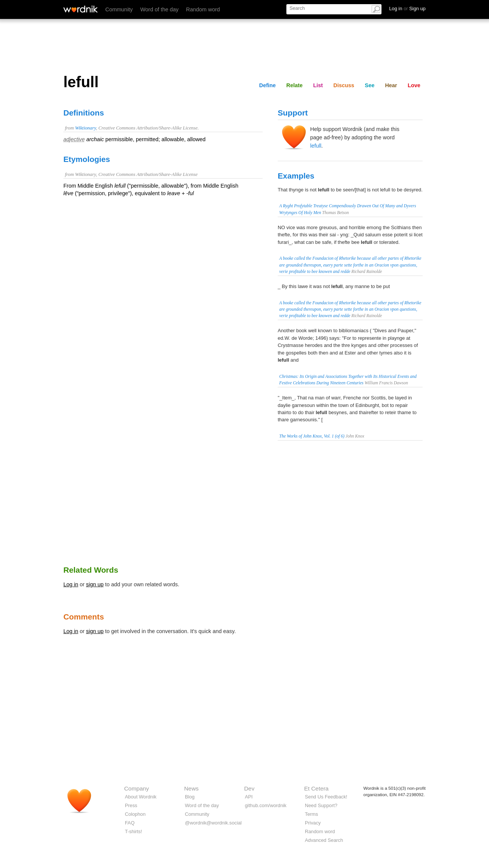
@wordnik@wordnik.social (213, 823)
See (370, 85)
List (318, 85)
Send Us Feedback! (326, 797)
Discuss (344, 85)
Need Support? (321, 805)
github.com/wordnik (265, 805)
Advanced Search (324, 840)
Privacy (313, 823)
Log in (70, 584)
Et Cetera (316, 788)
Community (119, 9)
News (191, 788)
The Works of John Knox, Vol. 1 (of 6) (311, 436)
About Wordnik (141, 797)
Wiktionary (85, 128)
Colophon (135, 814)
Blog (190, 797)
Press (131, 805)
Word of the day (159, 9)
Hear (391, 85)
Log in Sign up (407, 8)
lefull (315, 146)
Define (267, 85)
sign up (94, 584)
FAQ (130, 823)
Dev (249, 788)
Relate (294, 85)
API (249, 797)
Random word (203, 9)
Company (136, 788)
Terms (311, 814)
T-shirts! (133, 831)
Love (414, 85)
